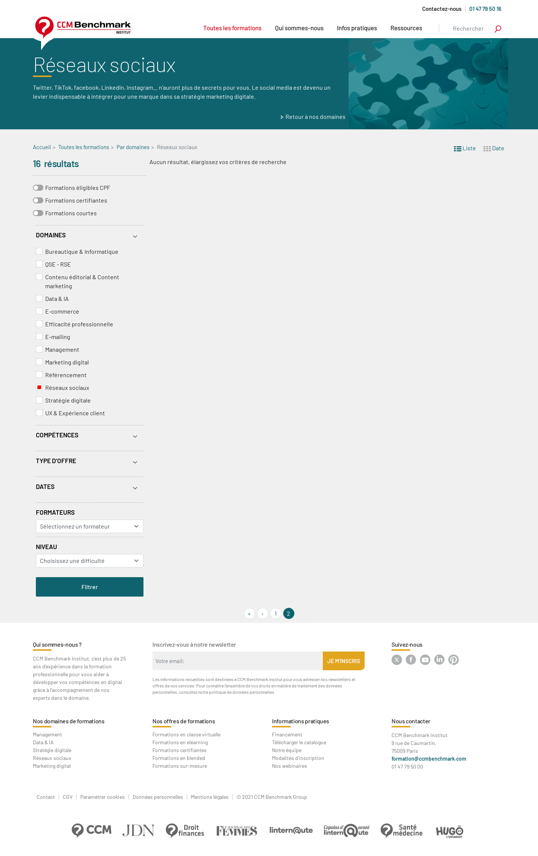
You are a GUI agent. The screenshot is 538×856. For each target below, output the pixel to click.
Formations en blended (178, 758)
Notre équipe (287, 750)
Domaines (51, 234)
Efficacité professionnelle (79, 323)
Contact (46, 797)
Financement (287, 734)
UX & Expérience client (75, 412)
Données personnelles (158, 797)
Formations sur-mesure (179, 766)
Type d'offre (56, 460)
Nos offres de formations (183, 720)
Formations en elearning (180, 742)
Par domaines (133, 147)
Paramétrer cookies (102, 797)
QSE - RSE (58, 264)
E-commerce (62, 311)
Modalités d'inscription (298, 758)
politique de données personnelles (241, 692)
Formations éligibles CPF (77, 187)
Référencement (66, 374)
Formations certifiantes (76, 200)
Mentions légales (210, 797)
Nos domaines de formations (69, 720)
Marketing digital (67, 362)
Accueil (42, 147)
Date (493, 147)
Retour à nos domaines (315, 116)
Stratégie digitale (68, 400)
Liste (465, 147)
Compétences (57, 434)
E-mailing (57, 336)
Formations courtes (71, 212)
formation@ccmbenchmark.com (429, 758)
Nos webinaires (289, 766)
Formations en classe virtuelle (186, 734)
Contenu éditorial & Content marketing (82, 281)
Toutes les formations (232, 27)
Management (62, 349)
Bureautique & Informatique (81, 251)
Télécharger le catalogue (299, 742)
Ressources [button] (406, 27)
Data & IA (57, 298)
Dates (45, 486)
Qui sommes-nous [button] (299, 27)
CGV (67, 797)
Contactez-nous (441, 9)
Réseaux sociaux (67, 387)
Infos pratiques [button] (357, 27)
